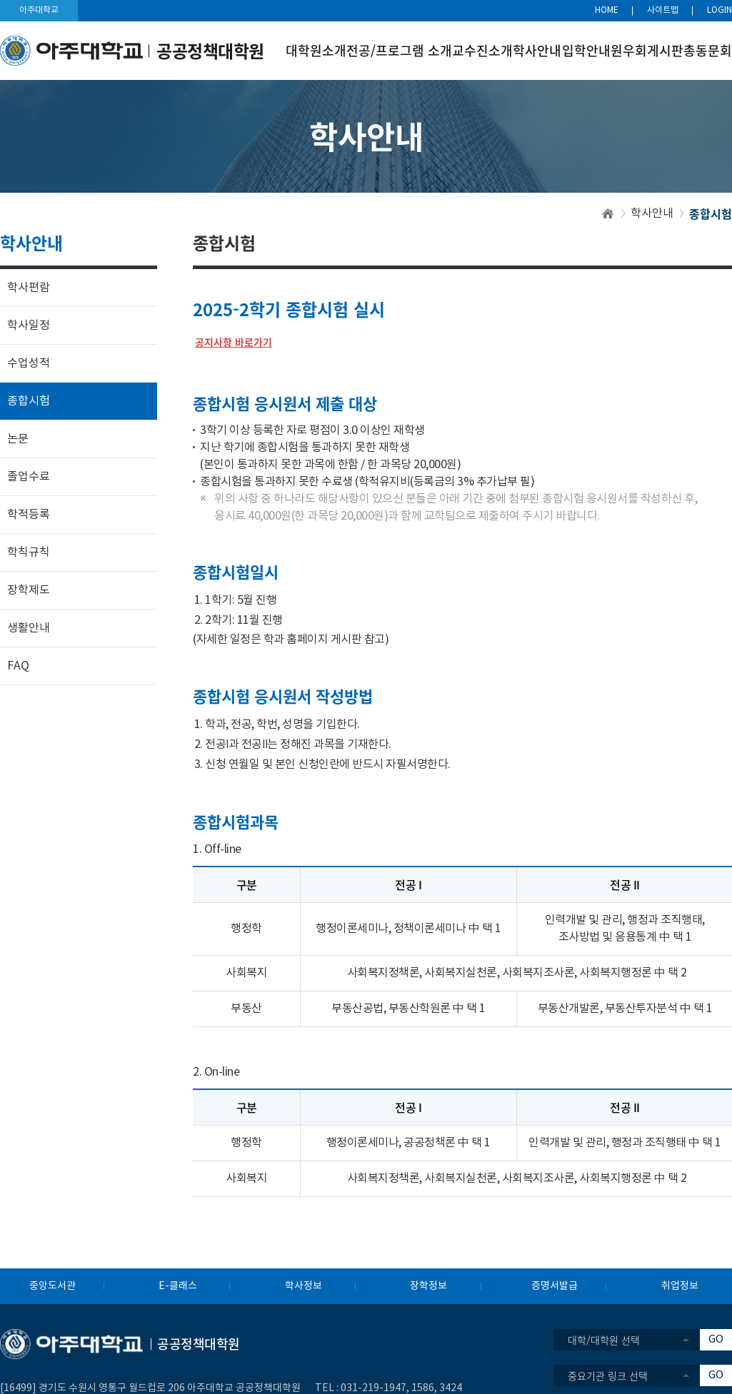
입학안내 (586, 50)
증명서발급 (554, 1286)
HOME (606, 10)
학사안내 (537, 50)
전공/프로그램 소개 (399, 50)
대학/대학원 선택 (604, 1340)
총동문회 (707, 50)
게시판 (665, 50)
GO (715, 1339)
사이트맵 (662, 10)
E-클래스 (178, 1286)
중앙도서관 (52, 1286)
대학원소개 (316, 50)
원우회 (629, 50)
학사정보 (303, 1286)
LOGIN (719, 10)
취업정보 (679, 1286)
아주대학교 (39, 10)
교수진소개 (482, 50)
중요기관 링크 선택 (608, 1375)
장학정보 (428, 1286)
